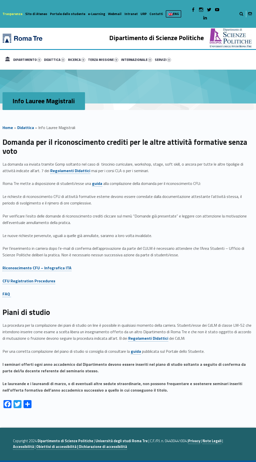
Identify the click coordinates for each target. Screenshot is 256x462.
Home (7, 59)
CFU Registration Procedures (28, 281)
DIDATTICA (54, 59)
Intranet (131, 13)
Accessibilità (23, 446)
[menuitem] (7, 60)
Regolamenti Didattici (70, 171)
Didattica (25, 128)
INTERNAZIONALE (136, 59)
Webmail (115, 13)
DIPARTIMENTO (27, 59)
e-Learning (96, 13)
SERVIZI (163, 59)
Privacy (194, 441)
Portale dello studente (67, 13)
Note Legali (212, 441)
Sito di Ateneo (36, 13)
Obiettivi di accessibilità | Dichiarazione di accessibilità (81, 446)
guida (97, 183)
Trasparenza (12, 13)
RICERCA (76, 59)
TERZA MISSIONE (103, 59)
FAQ (6, 294)
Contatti (156, 13)
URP (143, 13)
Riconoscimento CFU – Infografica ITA (37, 268)
